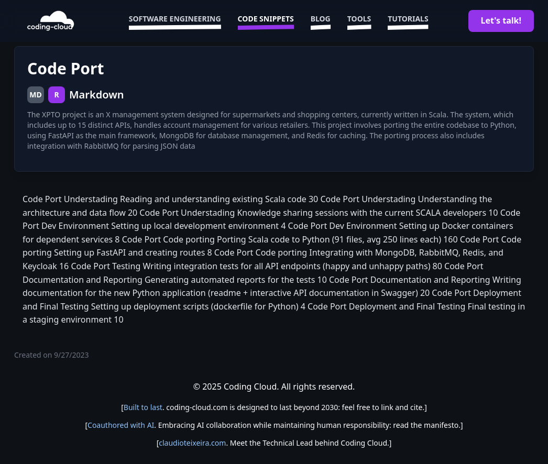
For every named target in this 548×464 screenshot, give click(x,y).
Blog (321, 21)
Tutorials (408, 21)
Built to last (143, 407)
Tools (359, 21)
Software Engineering (175, 21)
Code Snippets (266, 21)
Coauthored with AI (120, 425)
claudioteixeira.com (192, 443)
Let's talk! (501, 20)
